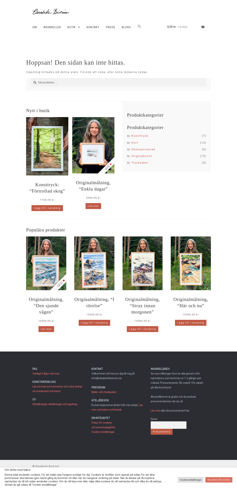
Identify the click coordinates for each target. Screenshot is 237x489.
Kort (134, 142)
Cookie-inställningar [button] (190, 479)
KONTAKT (93, 27)
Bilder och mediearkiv (103, 392)
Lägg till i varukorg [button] (47, 208)
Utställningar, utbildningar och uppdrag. (55, 404)
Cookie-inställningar (103, 431)
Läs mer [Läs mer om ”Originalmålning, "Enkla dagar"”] (93, 206)
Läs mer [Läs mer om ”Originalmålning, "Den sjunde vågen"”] (46, 329)
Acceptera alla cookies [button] (219, 480)
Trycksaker (139, 162)
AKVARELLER (52, 27)
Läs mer (155, 410)
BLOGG (126, 27)
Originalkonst (141, 156)
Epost (154, 418)
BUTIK (72, 27)
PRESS (110, 27)
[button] (139, 27)
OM (34, 27)
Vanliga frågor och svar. (46, 373)
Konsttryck (139, 135)
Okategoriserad (143, 149)
